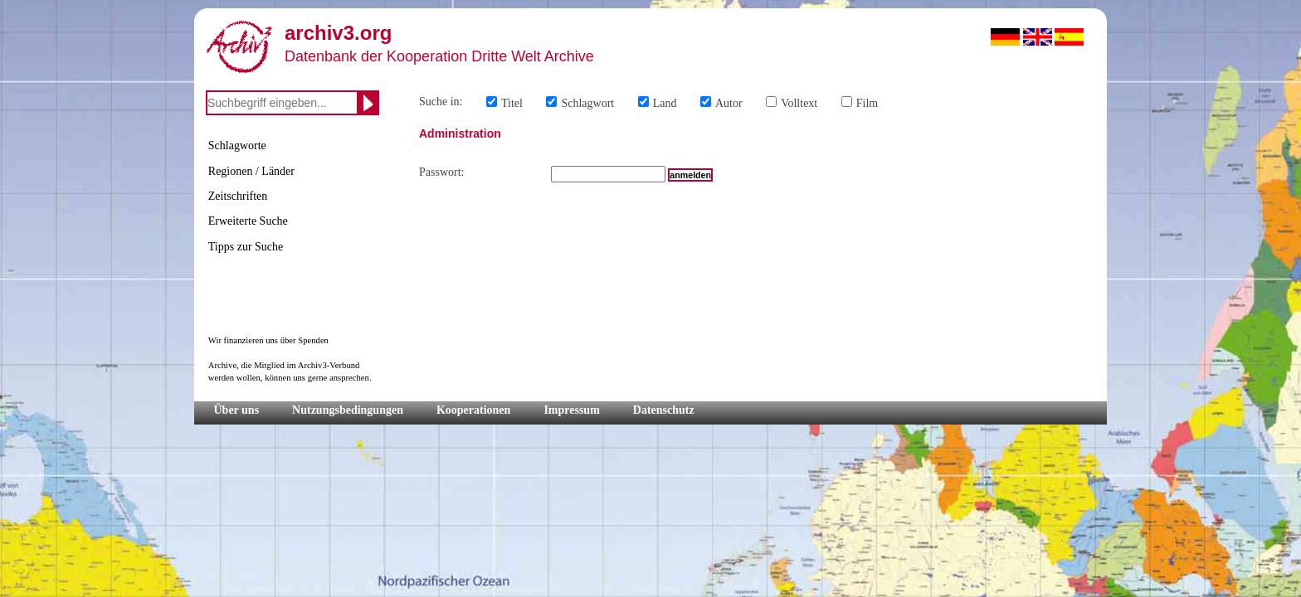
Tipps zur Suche (246, 246)
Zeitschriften (238, 196)
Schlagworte (237, 145)
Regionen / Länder (251, 171)
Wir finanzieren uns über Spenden (268, 340)
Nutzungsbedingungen (347, 410)
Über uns (237, 410)
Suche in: (441, 101)
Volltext (799, 103)
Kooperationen (473, 410)
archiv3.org (338, 33)
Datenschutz (663, 410)
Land (665, 103)
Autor (729, 103)
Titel (512, 103)
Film (867, 103)
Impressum (571, 410)
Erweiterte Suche (248, 221)
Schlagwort (587, 103)
